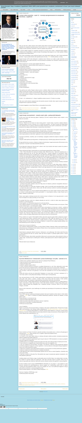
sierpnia (74, 133)
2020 (73, 165)
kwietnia (74, 139)
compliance (32, 383)
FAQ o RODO (22, 9)
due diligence (73, 36)
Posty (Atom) (45, 391)
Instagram (3, 101)
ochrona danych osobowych (43, 383)
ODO (49, 383)
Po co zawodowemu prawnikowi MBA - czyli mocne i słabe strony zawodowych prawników (8, 111)
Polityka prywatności (67, 9)
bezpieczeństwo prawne (26, 383)
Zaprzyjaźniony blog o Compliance (7, 104)
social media (73, 86)
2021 (73, 164)
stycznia (74, 162)
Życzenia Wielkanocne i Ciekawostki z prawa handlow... (75, 155)
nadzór (72, 54)
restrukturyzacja (74, 79)
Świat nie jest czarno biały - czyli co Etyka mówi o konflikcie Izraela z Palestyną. (8, 141)
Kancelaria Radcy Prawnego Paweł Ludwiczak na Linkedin (8, 90)
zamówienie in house (74, 106)
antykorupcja (73, 24)
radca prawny (29, 109)
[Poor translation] (4, 407)
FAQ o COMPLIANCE (14, 9)
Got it (67, 2)
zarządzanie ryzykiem (75, 109)
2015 (73, 173)
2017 (73, 170)
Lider (72, 51)
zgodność (72, 115)
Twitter (3, 103)
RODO (56, 383)
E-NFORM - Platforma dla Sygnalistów (8, 94)
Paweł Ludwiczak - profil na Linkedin (8, 84)
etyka (23, 252)
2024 (73, 123)
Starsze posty (65, 388)
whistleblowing (73, 100)
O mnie (29, 9)
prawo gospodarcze (74, 66)
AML (72, 22)
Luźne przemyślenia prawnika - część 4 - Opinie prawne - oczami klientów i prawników (9, 133)
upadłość (72, 97)
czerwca (74, 136)
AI (71, 20)
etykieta (25, 252)
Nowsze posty (22, 388)
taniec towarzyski (74, 95)
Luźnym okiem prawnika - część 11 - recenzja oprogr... (75, 143)
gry (71, 44)
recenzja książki (74, 75)
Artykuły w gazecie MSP (6, 92)
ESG (72, 38)
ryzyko (72, 82)
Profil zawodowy (58, 9)
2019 (73, 167)
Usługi (51, 9)
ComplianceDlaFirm (74, 32)
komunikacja (73, 45)
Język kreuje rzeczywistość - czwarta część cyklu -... (75, 149)
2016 (73, 171)
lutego (74, 160)
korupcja (72, 49)
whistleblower (63, 383)
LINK (49, 56)
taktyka (72, 93)
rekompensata (73, 77)
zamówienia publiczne (75, 104)
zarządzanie (36, 109)
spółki (72, 88)
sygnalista (58, 383)
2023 (73, 125)
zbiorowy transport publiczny (74, 113)
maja (74, 137)
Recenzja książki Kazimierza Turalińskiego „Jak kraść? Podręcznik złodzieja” (10, 119)
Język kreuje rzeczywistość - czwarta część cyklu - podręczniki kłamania (40, 115)
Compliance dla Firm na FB (6, 97)
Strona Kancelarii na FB (6, 95)
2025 (73, 122)
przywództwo (52, 383)
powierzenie (73, 64)
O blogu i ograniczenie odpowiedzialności (40, 9)
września (74, 131)
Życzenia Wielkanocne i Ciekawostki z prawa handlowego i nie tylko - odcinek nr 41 (43, 258)
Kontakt (74, 9)
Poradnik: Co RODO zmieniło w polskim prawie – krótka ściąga (8, 72)
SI (71, 84)
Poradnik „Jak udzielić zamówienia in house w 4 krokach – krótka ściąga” (8, 70)
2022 (73, 126)
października (75, 129)
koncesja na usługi (74, 47)
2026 (73, 120)
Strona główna (5, 9)
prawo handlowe (74, 68)
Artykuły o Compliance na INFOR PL (8, 87)
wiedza (33, 109)
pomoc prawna (24, 109)
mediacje (72, 53)
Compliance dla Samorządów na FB (8, 99)
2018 (73, 168)
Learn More (62, 2)
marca (74, 159)
